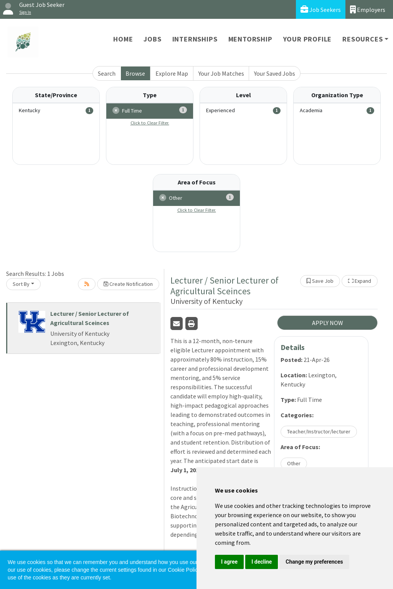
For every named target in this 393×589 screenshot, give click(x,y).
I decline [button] (261, 562)
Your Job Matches (221, 73)
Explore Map (171, 73)
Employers (367, 9)
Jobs (152, 39)
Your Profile (307, 39)
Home (123, 39)
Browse (135, 73)
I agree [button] (229, 562)
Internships (195, 39)
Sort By (21, 283)
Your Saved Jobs (274, 73)
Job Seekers (321, 9)
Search (107, 73)
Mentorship (250, 39)
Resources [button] (362, 39)
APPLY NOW (327, 323)
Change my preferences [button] (314, 562)
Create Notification (128, 283)
